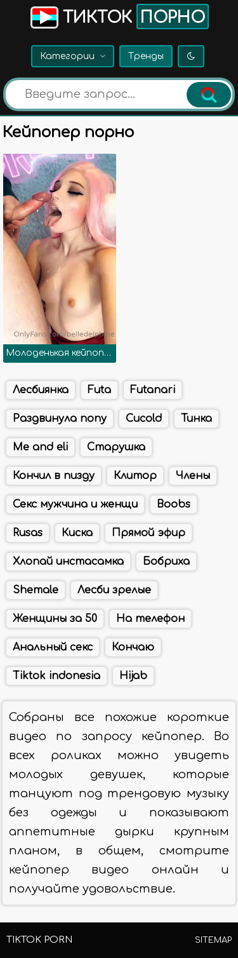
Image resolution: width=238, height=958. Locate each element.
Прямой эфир (148, 533)
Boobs (173, 504)
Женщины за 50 (55, 618)
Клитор (135, 476)
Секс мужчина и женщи (75, 504)
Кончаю (133, 647)
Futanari (152, 390)
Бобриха (166, 561)
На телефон (150, 618)
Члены (193, 476)
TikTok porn (39, 939)
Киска (77, 533)
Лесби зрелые (114, 590)
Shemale (35, 590)
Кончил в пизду (54, 476)
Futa (99, 390)
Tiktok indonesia (56, 676)
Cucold (144, 418)
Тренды (146, 56)
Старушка (116, 447)
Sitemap (213, 940)
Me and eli (40, 447)
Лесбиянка (41, 390)
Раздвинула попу (60, 418)
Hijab (133, 676)
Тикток (118, 16)
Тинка (196, 418)
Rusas (28, 533)
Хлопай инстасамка (68, 561)
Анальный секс (53, 647)
